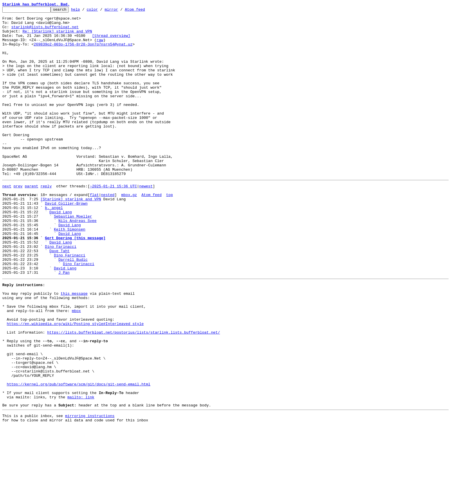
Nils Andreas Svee (77, 262)
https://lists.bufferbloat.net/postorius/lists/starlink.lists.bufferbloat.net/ (133, 394)
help (84, 11)
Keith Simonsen (69, 272)
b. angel (54, 246)
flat (94, 230)
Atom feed (144, 11)
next (6, 220)
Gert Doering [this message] (75, 282)
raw (100, 46)
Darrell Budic (72, 308)
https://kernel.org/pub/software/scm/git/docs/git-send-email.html (78, 456)
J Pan (64, 324)
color (101, 11)
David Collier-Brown (66, 241)
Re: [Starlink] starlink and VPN (57, 36)
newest (146, 220)
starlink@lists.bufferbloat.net (45, 31)
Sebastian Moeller (73, 256)
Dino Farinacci (60, 293)
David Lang (60, 251)
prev (18, 220)
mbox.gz (129, 230)
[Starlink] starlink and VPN (71, 236)
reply (46, 220)
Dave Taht (59, 298)
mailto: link (80, 472)
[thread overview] (111, 41)
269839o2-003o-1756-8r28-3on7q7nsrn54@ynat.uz (83, 51)
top (169, 230)
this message (74, 347)
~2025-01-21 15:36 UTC (113, 220)
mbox (76, 368)
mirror (120, 11)
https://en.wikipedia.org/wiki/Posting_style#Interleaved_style (75, 384)
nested (107, 230)
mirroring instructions (89, 492)
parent (31, 220)
